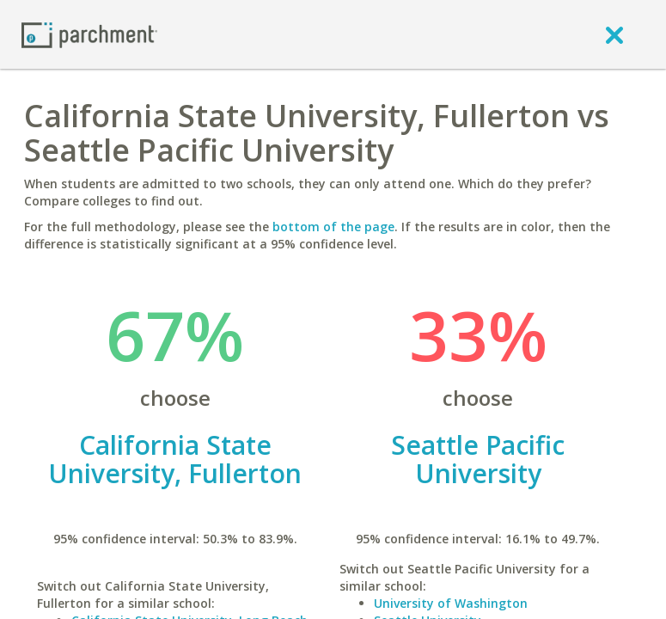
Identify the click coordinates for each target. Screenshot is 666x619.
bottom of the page (333, 226)
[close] (614, 34)
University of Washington (451, 603)
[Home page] (89, 34)
